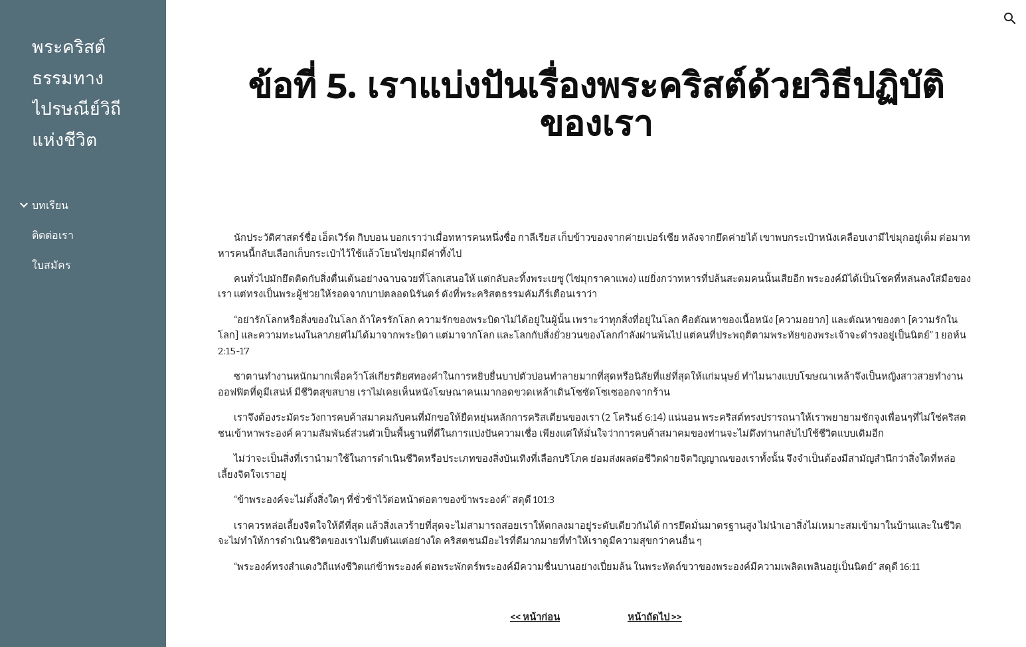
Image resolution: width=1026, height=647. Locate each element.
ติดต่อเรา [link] (53, 235)
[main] (596, 104)
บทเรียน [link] (50, 205)
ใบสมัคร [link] (51, 265)
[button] (1010, 19)
